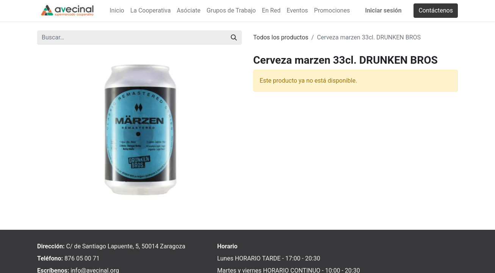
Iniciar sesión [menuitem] (383, 10)
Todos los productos (281, 37)
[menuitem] (117, 10)
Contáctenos (435, 10)
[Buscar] (234, 37)
